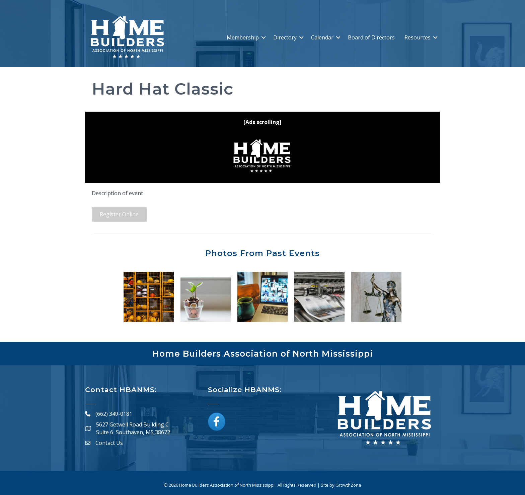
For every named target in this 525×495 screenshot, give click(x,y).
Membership (243, 37)
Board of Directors (371, 37)
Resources (417, 37)
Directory (285, 37)
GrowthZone (348, 485)
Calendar (322, 37)
